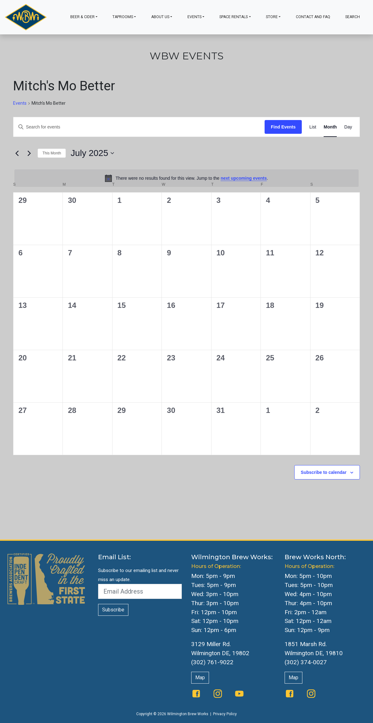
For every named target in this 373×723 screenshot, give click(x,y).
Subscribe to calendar (323, 472)
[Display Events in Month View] (330, 127)
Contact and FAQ (313, 17)
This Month (51, 153)
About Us (160, 17)
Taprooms (122, 17)
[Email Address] (140, 591)
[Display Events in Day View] (348, 127)
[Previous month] (17, 153)
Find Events (283, 126)
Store (272, 17)
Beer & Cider (82, 17)
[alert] (186, 178)
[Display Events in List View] (312, 127)
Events (194, 17)
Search (352, 17)
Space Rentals (233, 17)
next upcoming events (244, 178)
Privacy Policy (225, 714)
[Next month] (29, 153)
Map (200, 677)
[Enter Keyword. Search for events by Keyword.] (139, 127)
